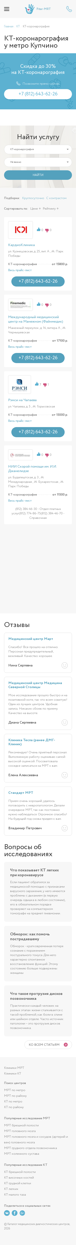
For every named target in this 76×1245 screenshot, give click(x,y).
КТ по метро (13, 1101)
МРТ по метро (14, 1090)
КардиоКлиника (21, 245)
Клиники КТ (12, 1073)
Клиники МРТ (14, 1068)
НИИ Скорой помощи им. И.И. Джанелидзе (32, 468)
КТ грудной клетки (17, 1183)
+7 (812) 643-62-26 (69, 9)
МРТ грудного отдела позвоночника (30, 1148)
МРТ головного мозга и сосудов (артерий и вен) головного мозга (36, 1139)
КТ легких (11, 1189)
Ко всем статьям (44, 1044)
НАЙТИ (38, 175)
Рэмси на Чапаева (22, 400)
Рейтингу (49, 208)
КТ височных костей (19, 1177)
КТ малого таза (15, 1194)
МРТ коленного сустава (21, 1153)
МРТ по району (15, 1096)
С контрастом (56, 198)
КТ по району (14, 1107)
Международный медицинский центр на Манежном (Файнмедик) (35, 319)
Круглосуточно (33, 198)
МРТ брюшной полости (21, 1125)
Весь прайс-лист (20, 270)
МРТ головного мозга (20, 1131)
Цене (34, 208)
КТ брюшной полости (20, 1172)
